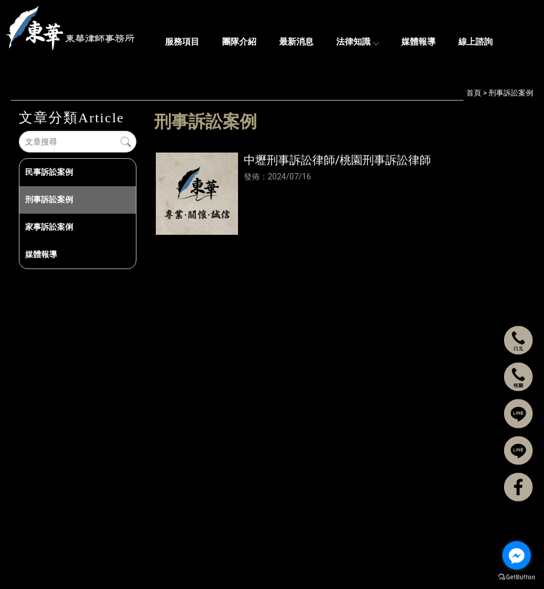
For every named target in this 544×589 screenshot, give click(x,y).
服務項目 (182, 42)
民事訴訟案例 (49, 172)
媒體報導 (418, 42)
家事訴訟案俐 (49, 226)
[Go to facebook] (516, 555)
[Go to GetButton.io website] (516, 577)
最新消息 (296, 42)
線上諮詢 (475, 42)
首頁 (473, 93)
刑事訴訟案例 (49, 199)
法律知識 (357, 42)
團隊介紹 (239, 42)
